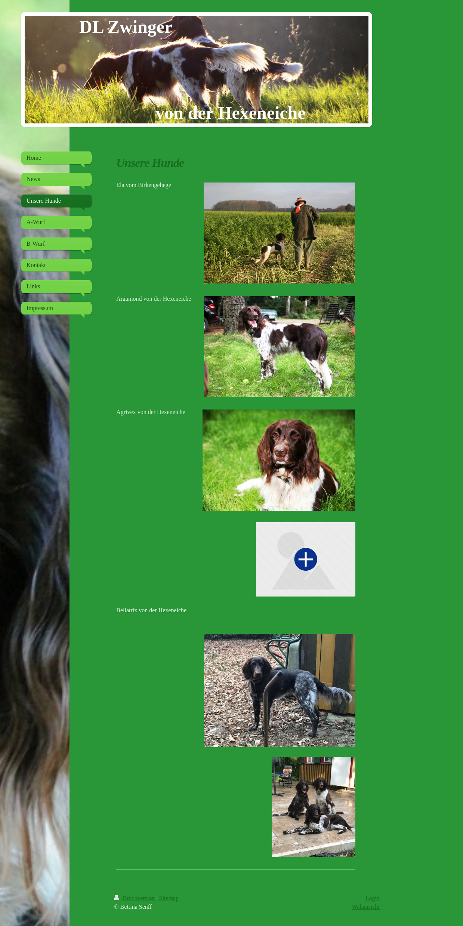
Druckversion (135, 898)
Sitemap (169, 898)
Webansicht (366, 907)
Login (372, 898)
